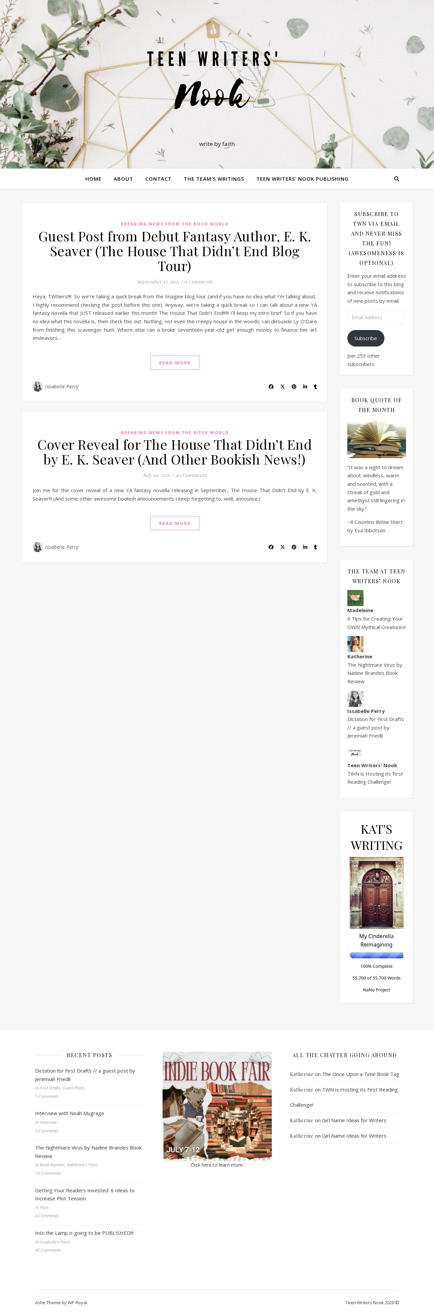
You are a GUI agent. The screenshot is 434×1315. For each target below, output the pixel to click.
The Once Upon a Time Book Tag (360, 1074)
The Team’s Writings (214, 178)
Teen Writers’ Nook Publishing (302, 178)
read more (175, 363)
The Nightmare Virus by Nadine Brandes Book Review (374, 673)
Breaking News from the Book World (175, 224)
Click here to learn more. (217, 1165)
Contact (158, 178)
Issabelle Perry (62, 386)
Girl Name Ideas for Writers (354, 1120)
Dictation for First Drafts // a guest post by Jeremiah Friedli (375, 727)
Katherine (302, 1074)
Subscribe (365, 338)
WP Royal (77, 1302)
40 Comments (191, 475)
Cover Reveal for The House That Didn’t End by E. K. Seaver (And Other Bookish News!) (174, 451)
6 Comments (198, 281)
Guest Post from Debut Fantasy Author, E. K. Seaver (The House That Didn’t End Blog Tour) (174, 250)
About (123, 178)
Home (93, 178)
